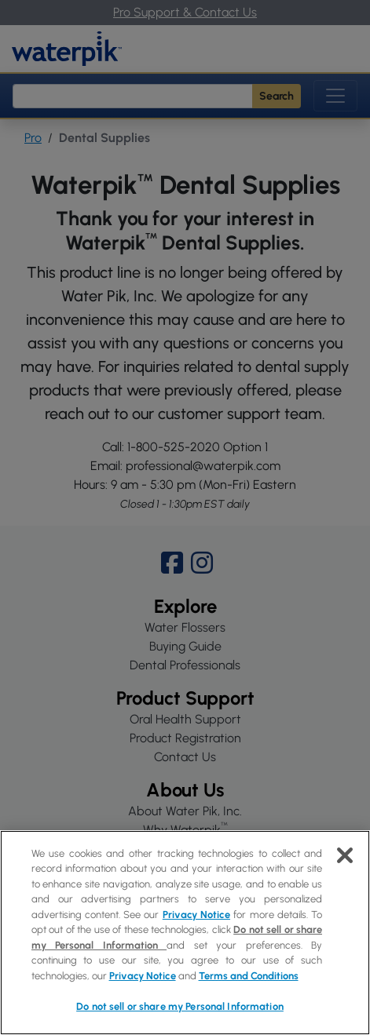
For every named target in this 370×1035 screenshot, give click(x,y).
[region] (185, 932)
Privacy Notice (196, 914)
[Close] (345, 855)
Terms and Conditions (249, 976)
